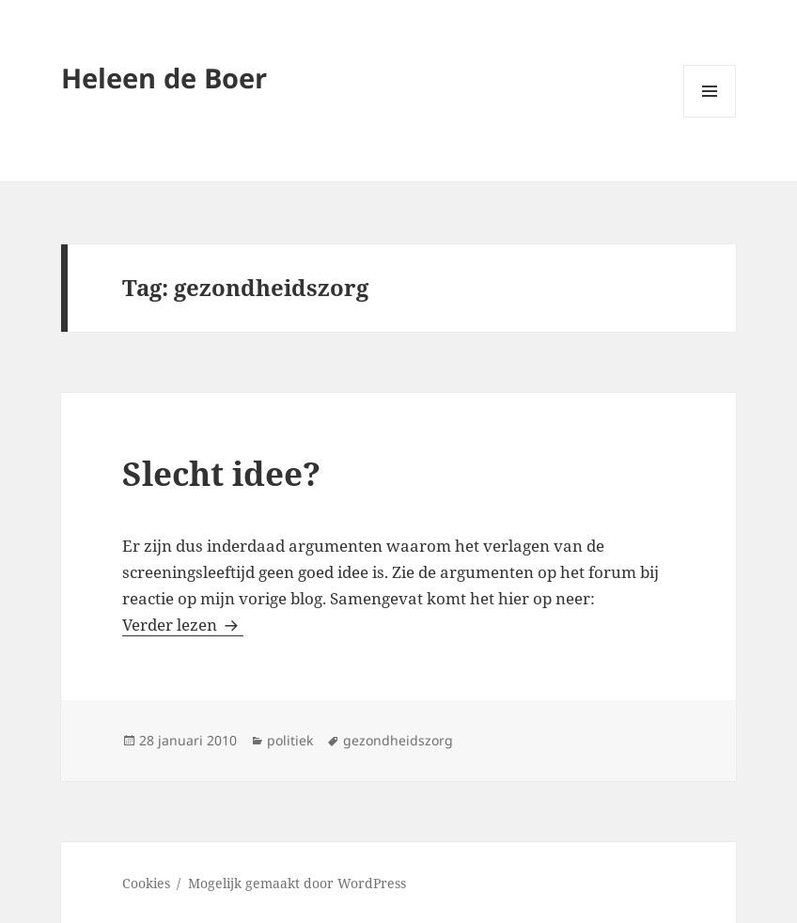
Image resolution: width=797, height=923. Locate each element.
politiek (290, 740)
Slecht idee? (221, 473)
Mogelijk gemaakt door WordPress (297, 883)
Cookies (146, 883)
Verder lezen (182, 624)
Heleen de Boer (164, 77)
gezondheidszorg (398, 740)
